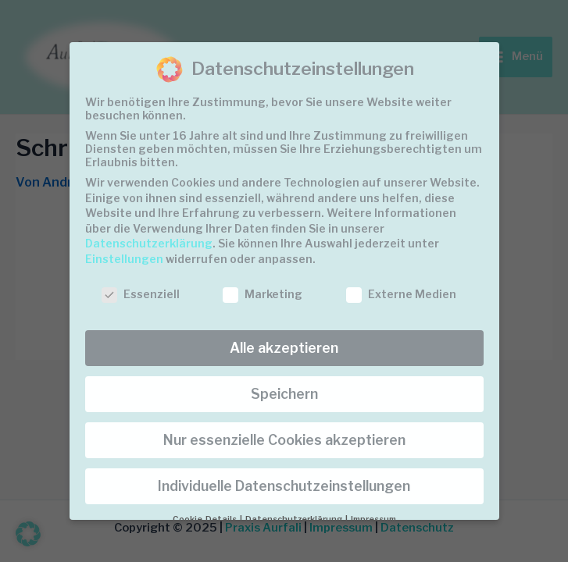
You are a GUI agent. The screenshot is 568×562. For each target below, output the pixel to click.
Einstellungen (124, 258)
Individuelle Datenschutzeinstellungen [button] (284, 486)
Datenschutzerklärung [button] (294, 519)
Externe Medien (401, 294)
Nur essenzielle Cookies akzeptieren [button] (284, 440)
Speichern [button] (284, 394)
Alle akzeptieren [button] (284, 348)
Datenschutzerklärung (149, 243)
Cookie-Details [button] (205, 519)
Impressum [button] (373, 519)
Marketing (262, 294)
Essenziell (141, 294)
